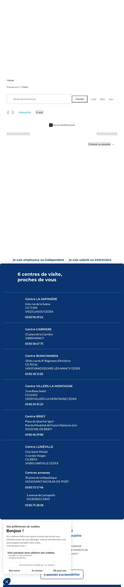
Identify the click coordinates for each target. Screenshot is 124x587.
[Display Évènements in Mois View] (102, 57)
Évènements (13, 45)
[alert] (62, 83)
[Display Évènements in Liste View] (93, 57)
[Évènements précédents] (8, 71)
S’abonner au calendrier (99, 102)
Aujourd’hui (25, 70)
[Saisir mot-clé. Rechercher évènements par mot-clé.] (39, 57)
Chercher (79, 57)
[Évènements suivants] (13, 71)
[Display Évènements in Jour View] (111, 57)
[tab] (38, 218)
